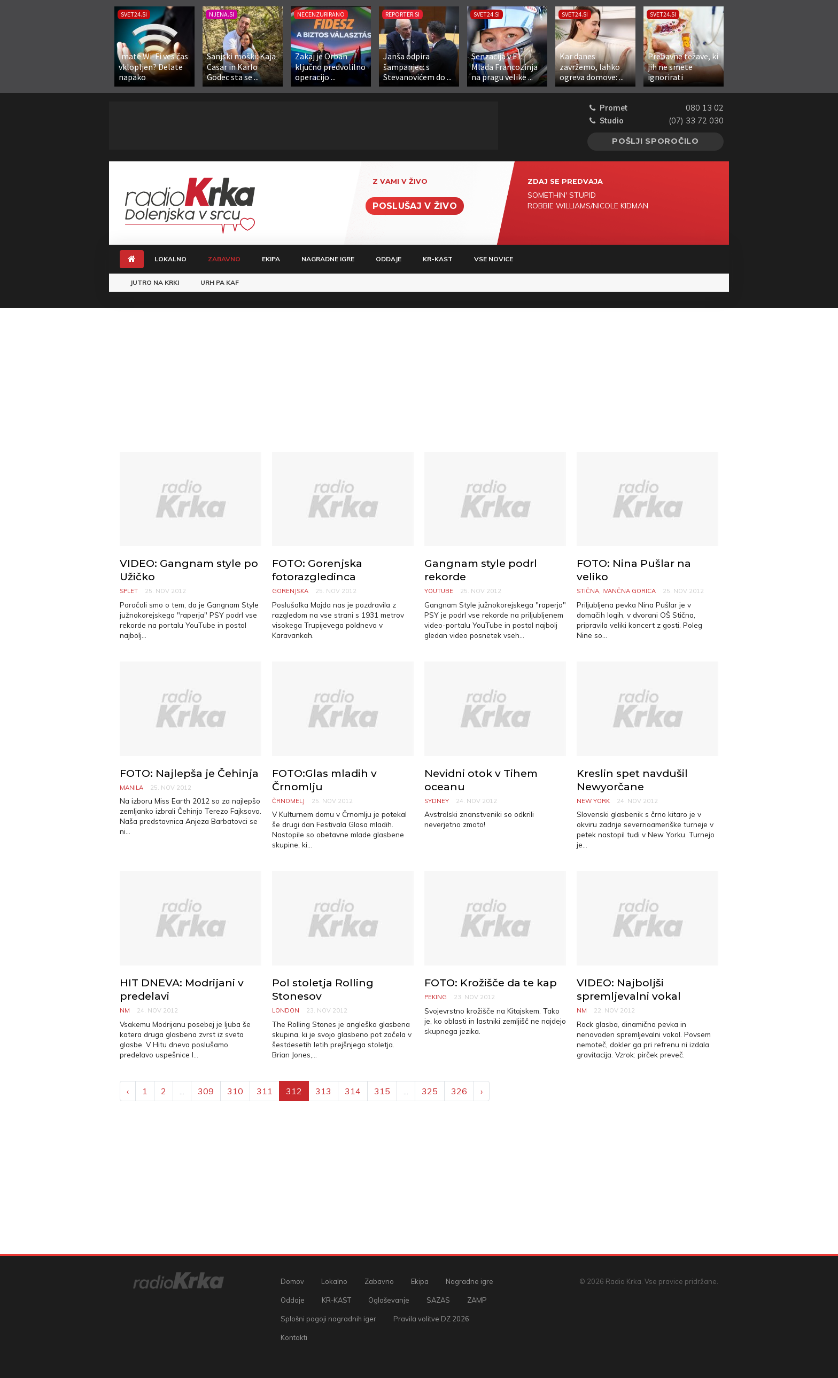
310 (235, 1091)
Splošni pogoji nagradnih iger (328, 1318)
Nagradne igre (327, 259)
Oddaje (388, 259)
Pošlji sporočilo (655, 141)
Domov (292, 1281)
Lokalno (170, 259)
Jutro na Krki (154, 282)
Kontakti (294, 1337)
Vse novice (493, 259)
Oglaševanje (388, 1300)
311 (265, 1091)
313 (323, 1091)
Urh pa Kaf (219, 282)
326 (459, 1091)
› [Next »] (481, 1091)
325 (430, 1091)
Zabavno (229, 258)
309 (206, 1091)
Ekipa (271, 259)
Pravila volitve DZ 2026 (431, 1318)
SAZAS (438, 1300)
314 (353, 1091)
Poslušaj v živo (415, 206)
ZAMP (477, 1300)
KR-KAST (438, 259)
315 (382, 1091)
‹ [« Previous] (128, 1091)
